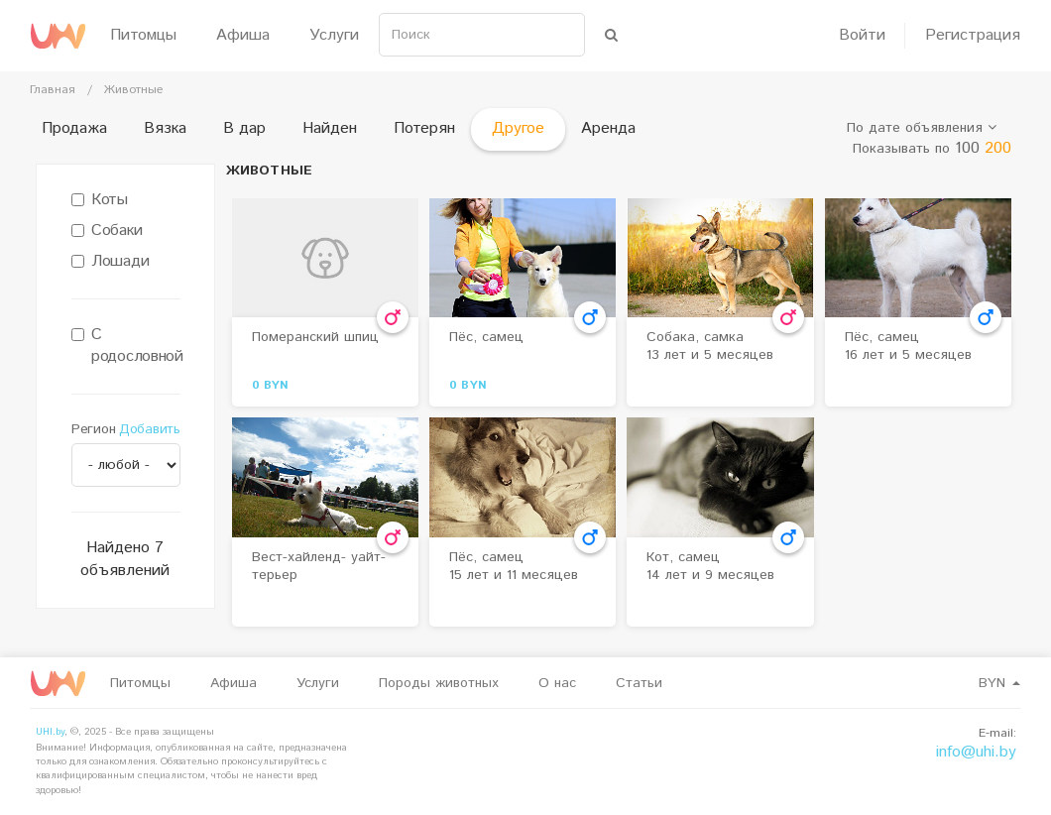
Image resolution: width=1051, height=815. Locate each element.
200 (998, 149)
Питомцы (143, 35)
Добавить (149, 429)
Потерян (424, 128)
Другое (518, 128)
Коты (99, 200)
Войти (862, 35)
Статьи (639, 683)
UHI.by (50, 732)
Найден (329, 128)
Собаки (106, 231)
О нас (557, 683)
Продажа (74, 128)
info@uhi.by (976, 752)
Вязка (165, 128)
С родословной (125, 346)
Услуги (334, 35)
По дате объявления (921, 128)
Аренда (608, 128)
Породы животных (439, 683)
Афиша (243, 35)
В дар (244, 128)
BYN (999, 683)
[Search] (482, 35)
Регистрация (972, 35)
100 (967, 149)
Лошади (110, 262)
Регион (93, 429)
